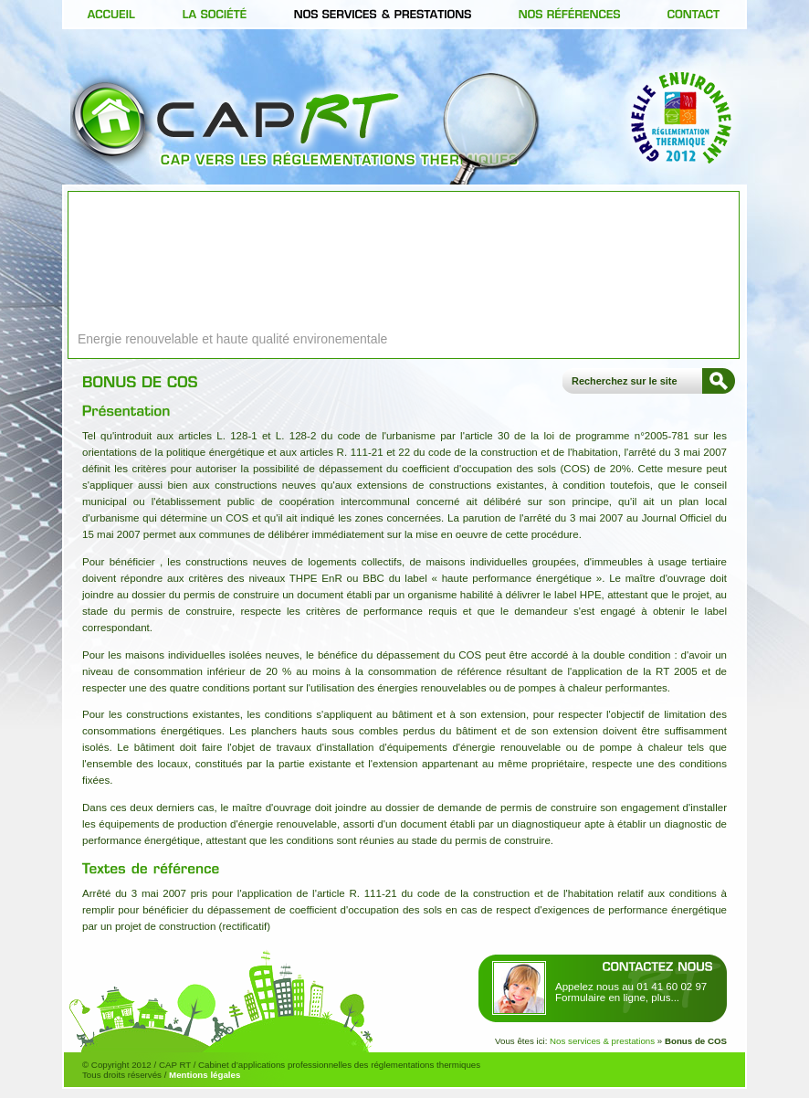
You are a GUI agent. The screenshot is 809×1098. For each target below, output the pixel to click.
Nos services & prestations (602, 1041)
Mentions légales (204, 1075)
